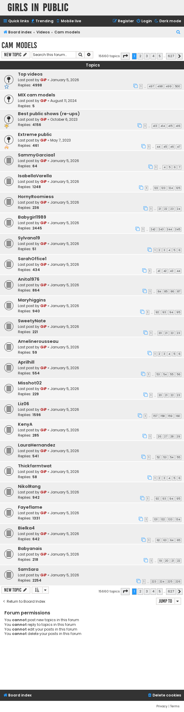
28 (171, 436)
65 (178, 540)
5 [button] (160, 56)
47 (178, 147)
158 (162, 416)
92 (157, 312)
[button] (125, 56)
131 (156, 519)
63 (165, 540)
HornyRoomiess (36, 197)
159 (170, 416)
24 (178, 209)
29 (178, 436)
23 (172, 209)
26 (159, 436)
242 (153, 229)
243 (161, 229)
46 (172, 147)
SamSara (28, 569)
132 (163, 519)
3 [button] (147, 56)
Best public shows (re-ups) (49, 114)
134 (178, 519)
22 (165, 209)
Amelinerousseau (38, 341)
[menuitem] (41, 21)
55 (171, 374)
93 (164, 312)
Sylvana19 (29, 238)
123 (163, 188)
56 (178, 374)
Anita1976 (28, 279)
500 (177, 86)
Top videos (30, 74)
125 (178, 188)
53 (158, 374)
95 (178, 312)
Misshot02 (30, 383)
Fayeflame (30, 507)
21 (160, 209)
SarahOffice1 (32, 259)
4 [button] (153, 56)
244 (169, 229)
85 (166, 291)
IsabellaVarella (35, 176)
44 (158, 147)
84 (159, 291)
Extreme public (35, 134)
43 (171, 271)
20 (160, 333)
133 (170, 519)
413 (155, 126)
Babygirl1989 (32, 217)
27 (165, 436)
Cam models (19, 45)
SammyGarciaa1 (36, 155)
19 (160, 561)
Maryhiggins (32, 300)
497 (151, 86)
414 (162, 126)
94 (171, 312)
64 (171, 540)
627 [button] (171, 56)
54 (165, 374)
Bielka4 (26, 528)
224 (162, 581)
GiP (43, 79)
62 (158, 540)
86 (172, 291)
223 (154, 581)
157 (155, 416)
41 (159, 271)
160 (178, 416)
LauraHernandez (36, 445)
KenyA (25, 424)
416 (178, 126)
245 (177, 229)
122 (156, 188)
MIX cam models (36, 95)
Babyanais (30, 548)
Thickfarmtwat (35, 466)
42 (165, 271)
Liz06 (23, 404)
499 (169, 86)
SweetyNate (32, 321)
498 (160, 86)
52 (158, 457)
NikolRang (29, 486)
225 (170, 581)
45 (165, 147)
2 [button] (140, 56)
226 (177, 581)
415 (170, 126)
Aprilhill (26, 362)
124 (171, 188)
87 (178, 291)
